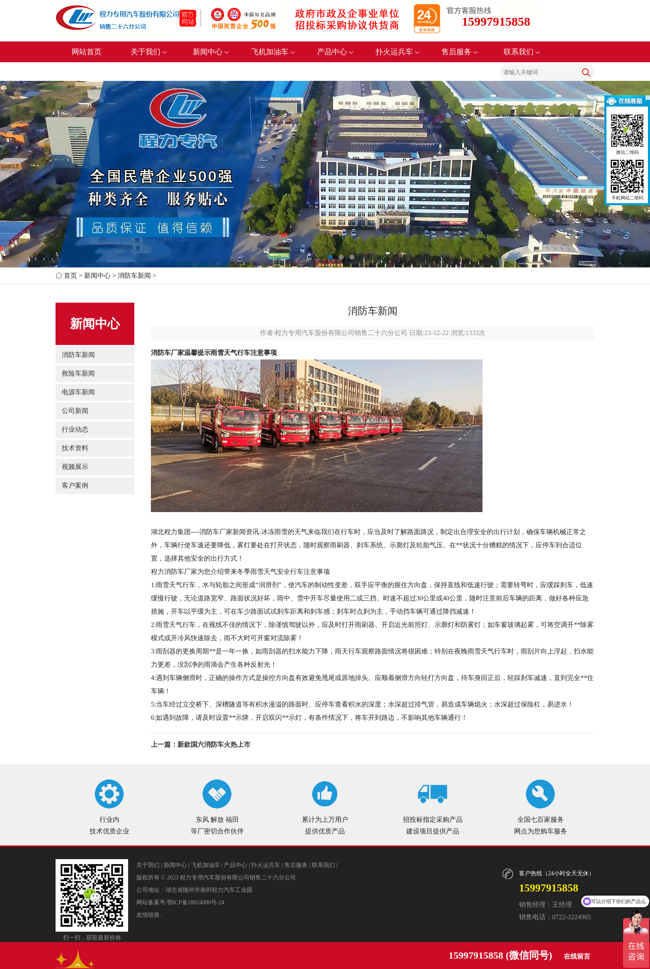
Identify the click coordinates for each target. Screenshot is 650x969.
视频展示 (75, 466)
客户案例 (75, 485)
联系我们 (522, 52)
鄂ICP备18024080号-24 (195, 902)
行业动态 (75, 429)
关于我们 (149, 52)
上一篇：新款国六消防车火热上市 (200, 744)
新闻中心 (211, 52)
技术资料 (75, 448)
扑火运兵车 (398, 52)
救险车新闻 (78, 373)
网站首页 (87, 52)
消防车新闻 (134, 275)
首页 (70, 275)
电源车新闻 (78, 392)
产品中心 (335, 52)
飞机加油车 (273, 52)
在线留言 (577, 956)
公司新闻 (75, 410)
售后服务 (459, 52)
